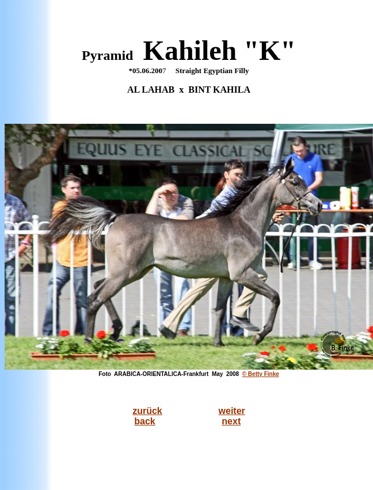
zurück (147, 411)
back (144, 421)
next (231, 421)
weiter (232, 411)
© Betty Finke (260, 374)
